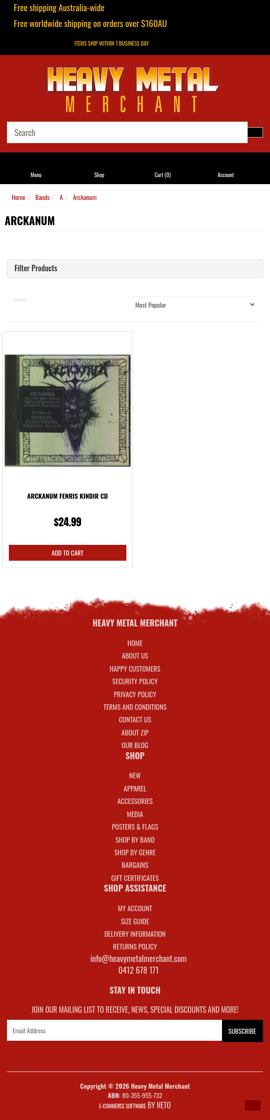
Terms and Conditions (135, 706)
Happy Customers (135, 668)
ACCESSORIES (135, 801)
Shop (99, 175)
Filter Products (35, 268)
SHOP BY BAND (135, 839)
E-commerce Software (122, 1106)
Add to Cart (67, 552)
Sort (105, 301)
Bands (42, 197)
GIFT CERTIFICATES (135, 878)
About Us (135, 655)
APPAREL (135, 788)
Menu (36, 175)
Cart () (162, 175)
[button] (253, 1105)
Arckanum (85, 197)
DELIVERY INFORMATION (135, 933)
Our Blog (135, 745)
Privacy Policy (135, 694)
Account (226, 175)
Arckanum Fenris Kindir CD (67, 496)
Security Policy (135, 681)
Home (18, 197)
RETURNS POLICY (135, 946)
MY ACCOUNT (135, 908)
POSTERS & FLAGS (135, 826)
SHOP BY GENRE (135, 852)
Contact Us (135, 719)
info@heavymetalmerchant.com (138, 958)
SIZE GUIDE (135, 921)
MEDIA (135, 814)
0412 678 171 (138, 970)
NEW (135, 775)
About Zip (134, 732)
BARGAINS (135, 864)
